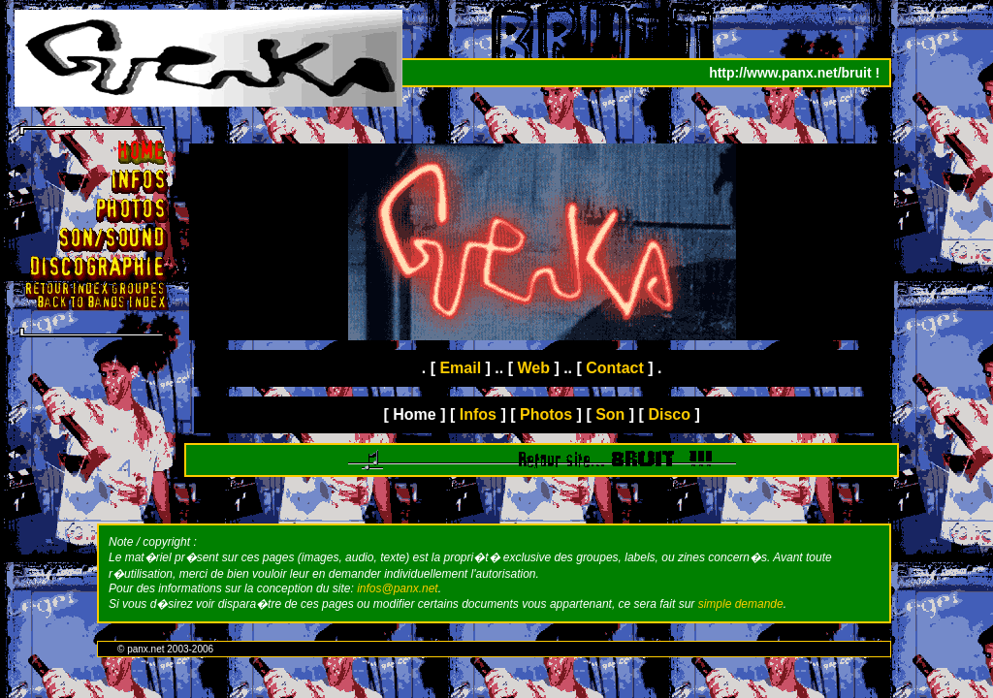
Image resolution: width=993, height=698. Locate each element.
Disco (669, 414)
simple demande (741, 604)
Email (460, 368)
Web (533, 368)
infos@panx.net (397, 588)
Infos (478, 414)
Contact (615, 368)
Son (610, 414)
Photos (546, 414)
